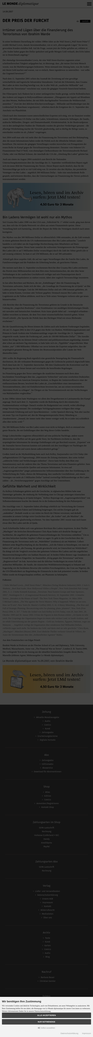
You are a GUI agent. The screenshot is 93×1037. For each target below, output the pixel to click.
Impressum (86, 1033)
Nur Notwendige (46, 1022)
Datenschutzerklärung (69, 1033)
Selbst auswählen (46, 1028)
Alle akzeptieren (46, 1015)
